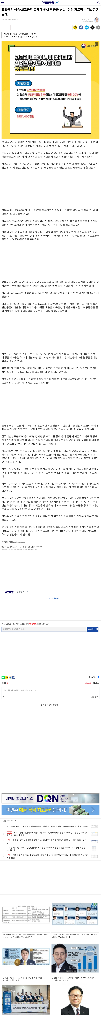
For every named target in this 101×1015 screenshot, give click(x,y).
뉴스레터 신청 (92, 629)
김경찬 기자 (22, 592)
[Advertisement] (50, 190)
